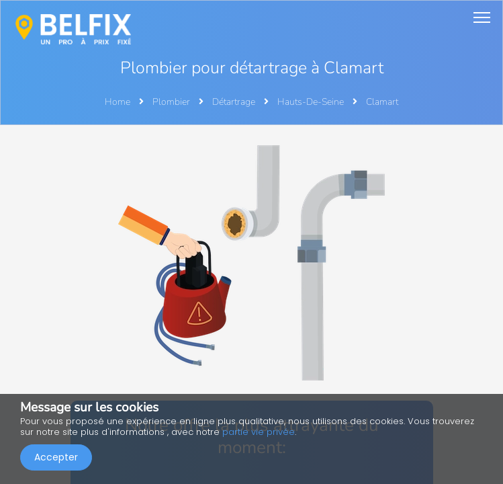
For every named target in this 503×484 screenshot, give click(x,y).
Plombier (172, 101)
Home (117, 101)
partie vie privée (258, 432)
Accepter (56, 457)
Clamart (382, 101)
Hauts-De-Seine (311, 101)
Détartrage (234, 101)
